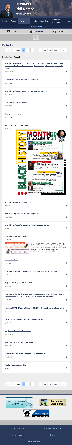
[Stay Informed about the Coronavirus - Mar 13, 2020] (36, 333)
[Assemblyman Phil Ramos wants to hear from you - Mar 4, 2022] (36, 82)
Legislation (44, 21)
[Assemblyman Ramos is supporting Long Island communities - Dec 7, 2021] (36, 93)
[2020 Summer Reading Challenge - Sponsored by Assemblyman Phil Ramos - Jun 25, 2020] (36, 273)
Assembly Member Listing (52, 428)
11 (50, 50)
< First (7, 50)
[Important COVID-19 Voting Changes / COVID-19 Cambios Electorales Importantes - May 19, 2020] (36, 310)
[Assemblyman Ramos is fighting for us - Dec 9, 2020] (36, 204)
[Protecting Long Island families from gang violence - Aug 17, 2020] (36, 215)
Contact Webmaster (33, 442)
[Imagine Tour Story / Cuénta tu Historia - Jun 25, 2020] (36, 285)
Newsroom (24, 21)
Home (4, 21)
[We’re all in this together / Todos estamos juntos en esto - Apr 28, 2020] (36, 321)
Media (34, 21)
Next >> (56, 50)
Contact (67, 21)
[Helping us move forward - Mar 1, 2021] (36, 116)
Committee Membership (56, 21)
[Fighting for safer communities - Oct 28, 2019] (36, 367)
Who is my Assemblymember (19, 435)
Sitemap (53, 435)
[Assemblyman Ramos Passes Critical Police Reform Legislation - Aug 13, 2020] (36, 227)
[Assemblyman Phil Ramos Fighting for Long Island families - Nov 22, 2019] (36, 355)
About (13, 21)
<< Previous (16, 50)
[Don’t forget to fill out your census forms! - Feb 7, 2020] (36, 344)
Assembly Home (36, 26)
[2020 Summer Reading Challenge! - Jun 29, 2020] (36, 244)
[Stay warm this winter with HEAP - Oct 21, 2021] (36, 104)
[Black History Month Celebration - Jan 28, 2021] (36, 160)
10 (45, 50)
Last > (64, 50)
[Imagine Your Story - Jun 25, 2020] (36, 262)
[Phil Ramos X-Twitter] (36, 37)
